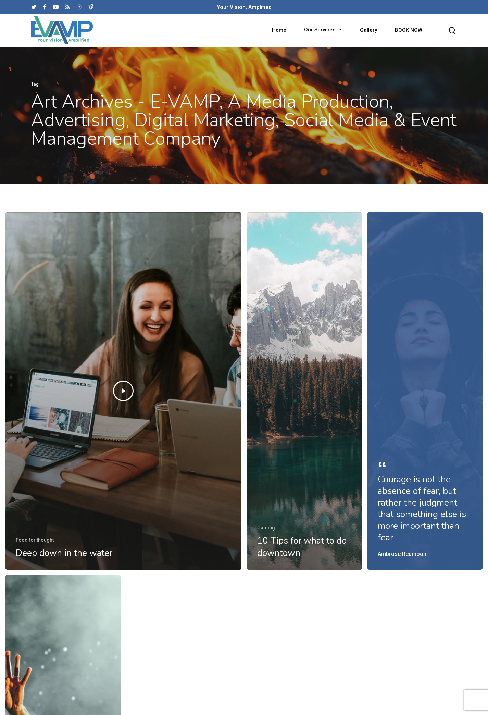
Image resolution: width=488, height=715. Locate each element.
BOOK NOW (408, 31)
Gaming (266, 528)
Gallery (368, 31)
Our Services (322, 31)
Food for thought (35, 540)
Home (279, 31)
